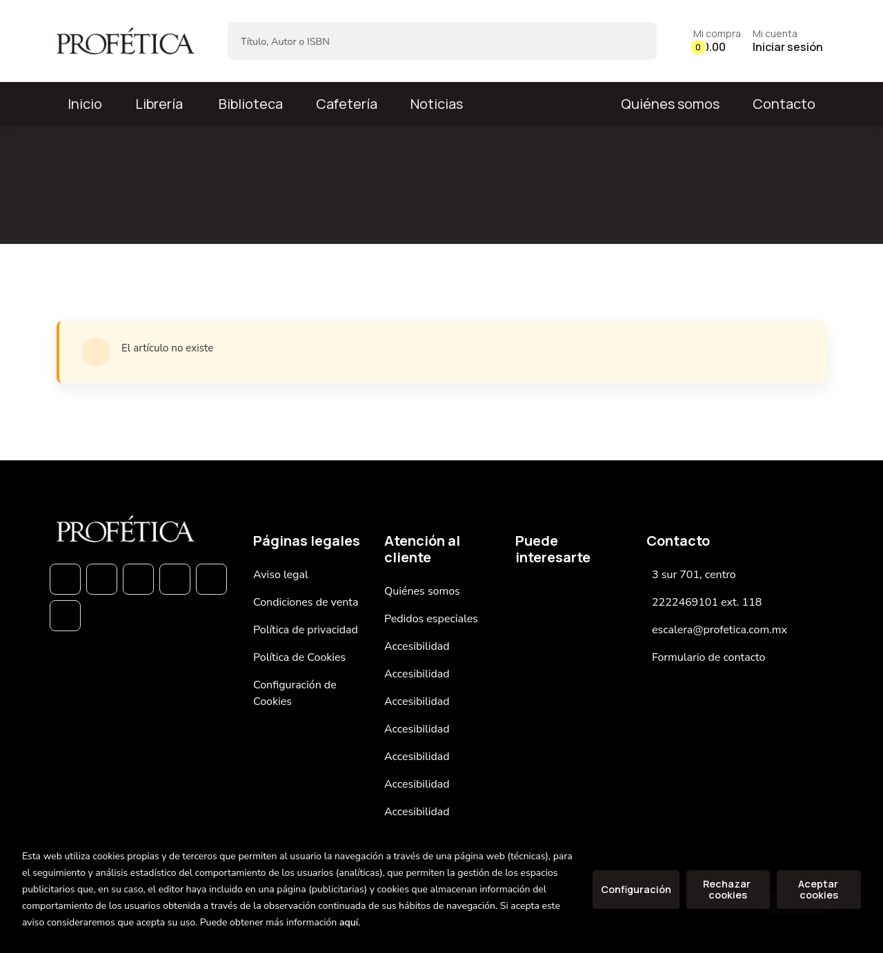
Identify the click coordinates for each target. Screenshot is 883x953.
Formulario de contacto (709, 657)
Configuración (636, 889)
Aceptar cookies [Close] (819, 889)
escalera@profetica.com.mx (719, 629)
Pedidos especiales (431, 618)
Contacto (784, 103)
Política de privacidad (305, 629)
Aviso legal (280, 574)
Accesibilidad (417, 646)
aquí (348, 922)
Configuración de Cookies (295, 693)
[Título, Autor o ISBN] (420, 41)
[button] (717, 41)
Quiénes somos (670, 103)
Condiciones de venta (305, 602)
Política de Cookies (299, 657)
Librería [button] (159, 103)
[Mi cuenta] (787, 41)
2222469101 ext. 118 (707, 602)
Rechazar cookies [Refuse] (728, 889)
